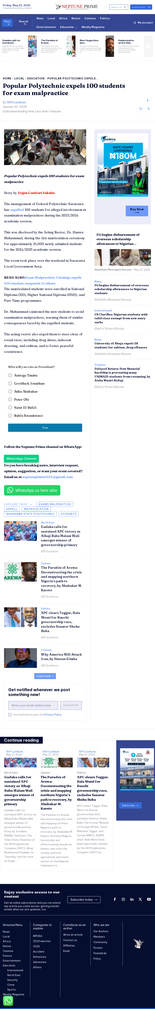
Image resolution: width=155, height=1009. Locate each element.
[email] (33, 705)
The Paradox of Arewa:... (49, 41)
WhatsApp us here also (36, 490)
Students (68, 513)
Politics (45, 608)
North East (48, 522)
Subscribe (71, 705)
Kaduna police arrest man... (126, 41)
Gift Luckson (16, 102)
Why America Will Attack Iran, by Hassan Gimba (61, 656)
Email (66, 951)
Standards (100, 953)
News (98, 280)
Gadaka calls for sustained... (11, 41)
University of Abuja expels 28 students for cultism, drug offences (120, 345)
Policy (97, 958)
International (103, 310)
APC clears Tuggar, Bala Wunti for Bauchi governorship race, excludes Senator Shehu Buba (60, 622)
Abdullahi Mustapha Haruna (113, 269)
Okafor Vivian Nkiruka (109, 328)
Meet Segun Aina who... (89, 41)
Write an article (73, 934)
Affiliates (69, 945)
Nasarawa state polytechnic (30, 513)
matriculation (36, 509)
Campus (99, 364)
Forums (97, 947)
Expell (12, 509)
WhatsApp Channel (21, 458)
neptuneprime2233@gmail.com (47, 477)
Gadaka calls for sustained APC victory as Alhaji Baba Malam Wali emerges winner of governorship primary (60, 536)
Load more (45, 676)
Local (19, 78)
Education (36, 78)
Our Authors (100, 931)
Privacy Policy (53, 714)
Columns (46, 650)
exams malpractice (55, 504)
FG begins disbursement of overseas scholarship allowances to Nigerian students (121, 288)
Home (7, 78)
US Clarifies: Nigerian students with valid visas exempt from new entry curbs (121, 317)
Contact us (70, 940)
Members (99, 936)
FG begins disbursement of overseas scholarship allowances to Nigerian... (118, 238)
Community (100, 942)
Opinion (45, 563)
